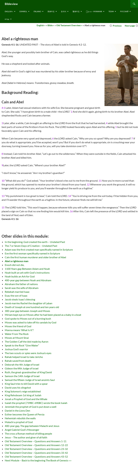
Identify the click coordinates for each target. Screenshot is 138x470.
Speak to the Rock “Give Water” (22, 345)
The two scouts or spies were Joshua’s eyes (28, 353)
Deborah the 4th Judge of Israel (22, 364)
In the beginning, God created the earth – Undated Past (35, 241)
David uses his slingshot (18, 387)
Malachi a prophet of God (19, 422)
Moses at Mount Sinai (17, 337)
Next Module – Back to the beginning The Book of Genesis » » (38, 460)
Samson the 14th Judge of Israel (22, 376)
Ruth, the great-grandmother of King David (28, 372)
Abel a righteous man (16, 261)
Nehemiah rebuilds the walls (20, 418)
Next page (130, 25)
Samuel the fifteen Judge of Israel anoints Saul (30, 379)
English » (9, 11)
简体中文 (51, 11)
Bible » (51, 25)
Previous (117, 25)
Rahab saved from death (18, 360)
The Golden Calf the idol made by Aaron (26, 341)
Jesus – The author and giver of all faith (26, 437)
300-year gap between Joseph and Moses (27, 310)
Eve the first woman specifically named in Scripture (32, 253)
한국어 (63, 11)
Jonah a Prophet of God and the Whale (26, 399)
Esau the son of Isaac (16, 295)
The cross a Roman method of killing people (28, 433)
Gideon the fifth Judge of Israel (21, 368)
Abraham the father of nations (21, 284)
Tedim (111, 11)
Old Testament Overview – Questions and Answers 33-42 (36, 452)
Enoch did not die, (14, 264)
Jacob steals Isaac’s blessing (20, 299)
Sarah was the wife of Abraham (21, 287)
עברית (7, 19)
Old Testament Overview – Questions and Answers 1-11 (35, 441)
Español (23, 11)
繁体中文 (76, 11)
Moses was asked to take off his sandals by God (30, 322)
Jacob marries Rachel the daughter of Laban (28, 303)
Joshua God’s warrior (16, 349)
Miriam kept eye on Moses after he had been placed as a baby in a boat (43, 314)
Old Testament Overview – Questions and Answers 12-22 (36, 445)
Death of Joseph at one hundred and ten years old (32, 307)
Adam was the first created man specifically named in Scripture (39, 249)
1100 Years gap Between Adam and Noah (27, 268)
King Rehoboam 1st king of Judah (23, 395)
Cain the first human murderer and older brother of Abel (35, 257)
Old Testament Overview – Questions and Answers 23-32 (36, 448)
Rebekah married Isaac (17, 291)
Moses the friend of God (18, 326)
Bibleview (11, 4)
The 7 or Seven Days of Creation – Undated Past (31, 245)
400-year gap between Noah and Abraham (28, 280)
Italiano (37, 11)
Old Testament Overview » (69, 25)
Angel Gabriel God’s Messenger (22, 429)
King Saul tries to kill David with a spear (26, 383)
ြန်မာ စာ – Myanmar (94, 11)
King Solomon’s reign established (23, 391)
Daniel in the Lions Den (17, 410)
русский (124, 11)
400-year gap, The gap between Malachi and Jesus (32, 425)
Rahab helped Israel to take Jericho (24, 356)
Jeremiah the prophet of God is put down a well (30, 406)
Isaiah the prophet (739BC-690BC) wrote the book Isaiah (36, 402)
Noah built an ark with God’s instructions (27, 272)
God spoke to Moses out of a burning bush (28, 318)
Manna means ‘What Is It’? (19, 330)
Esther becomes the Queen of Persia (24, 414)
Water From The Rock (17, 333)
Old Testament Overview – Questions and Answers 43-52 (36, 456)
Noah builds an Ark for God (20, 276)
